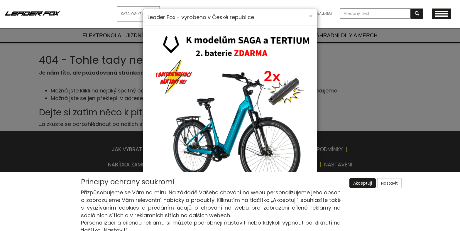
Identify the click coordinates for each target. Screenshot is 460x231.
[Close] (311, 16)
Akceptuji (362, 183)
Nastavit (389, 183)
